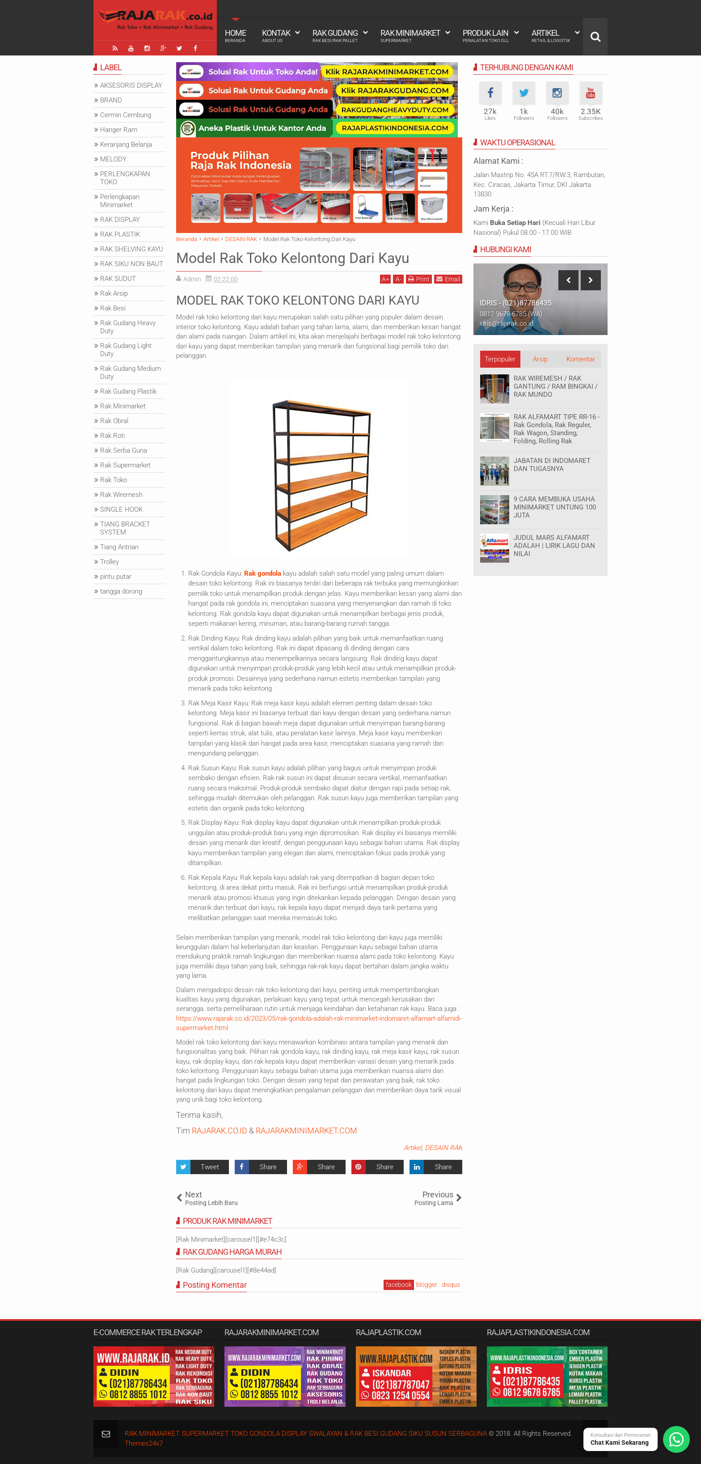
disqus (451, 1284)
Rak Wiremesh (121, 495)
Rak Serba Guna (123, 450)
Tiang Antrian (119, 547)
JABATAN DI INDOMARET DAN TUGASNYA (552, 465)
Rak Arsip (114, 293)
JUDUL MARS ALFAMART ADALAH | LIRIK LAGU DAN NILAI (554, 546)
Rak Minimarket (410, 35)
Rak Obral (114, 421)
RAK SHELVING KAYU (131, 249)
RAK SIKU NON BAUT (131, 264)
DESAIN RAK (443, 1148)
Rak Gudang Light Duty (126, 350)
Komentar (580, 359)
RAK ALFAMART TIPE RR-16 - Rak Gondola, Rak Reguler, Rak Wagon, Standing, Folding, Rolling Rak (557, 429)
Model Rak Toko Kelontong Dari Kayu (293, 258)
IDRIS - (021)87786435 (516, 303)
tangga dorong (121, 591)
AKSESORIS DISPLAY (131, 85)
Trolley (109, 562)
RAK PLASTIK (120, 234)
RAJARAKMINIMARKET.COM (306, 1130)
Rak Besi (113, 308)
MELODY (113, 159)
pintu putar (115, 577)
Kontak (276, 35)
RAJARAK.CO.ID (219, 1130)
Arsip (540, 359)
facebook (399, 1284)
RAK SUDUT (118, 279)
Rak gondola (262, 573)
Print (419, 279)
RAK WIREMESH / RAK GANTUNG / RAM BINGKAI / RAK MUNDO (556, 386)
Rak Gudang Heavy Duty (128, 327)
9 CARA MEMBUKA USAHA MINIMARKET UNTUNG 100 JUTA (555, 507)
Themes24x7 (144, 1443)
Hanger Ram (118, 130)
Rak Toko (113, 480)
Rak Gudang (335, 35)
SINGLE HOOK (121, 509)
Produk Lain (486, 35)
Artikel (551, 35)
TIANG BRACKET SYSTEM (125, 528)
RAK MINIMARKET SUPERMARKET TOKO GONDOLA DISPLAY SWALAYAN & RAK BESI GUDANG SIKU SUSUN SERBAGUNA (306, 1434)
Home (235, 35)
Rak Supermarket (125, 465)
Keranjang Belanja (126, 144)
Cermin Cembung (125, 115)
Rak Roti (112, 436)
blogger (426, 1284)
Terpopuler (500, 359)
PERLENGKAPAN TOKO (125, 178)
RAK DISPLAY (120, 220)
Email (448, 279)
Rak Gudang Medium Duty (130, 373)
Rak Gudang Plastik (128, 391)
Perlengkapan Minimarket (119, 201)
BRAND (111, 100)
